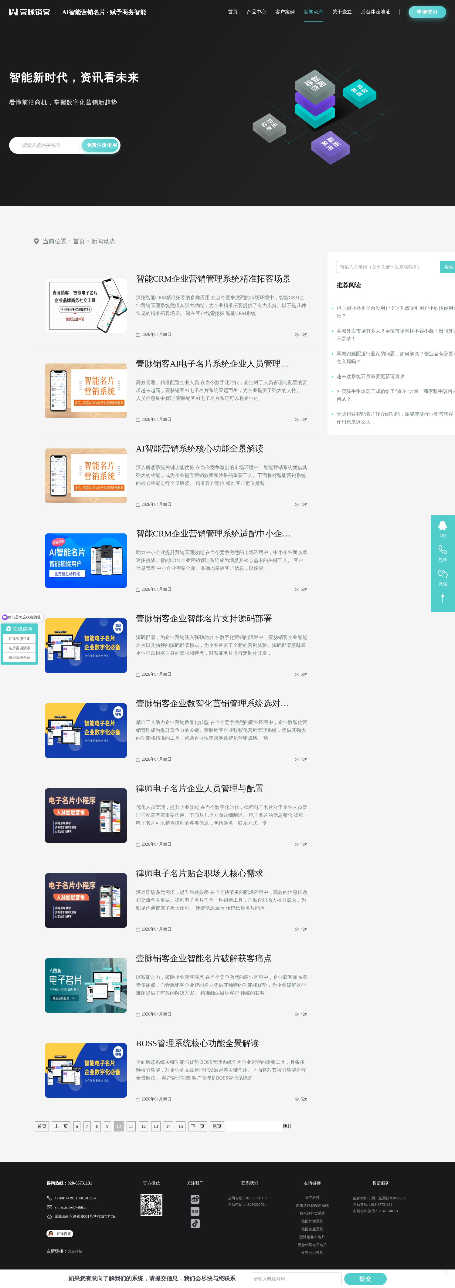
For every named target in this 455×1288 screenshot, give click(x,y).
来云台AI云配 (312, 1253)
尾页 (217, 1126)
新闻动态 (313, 11)
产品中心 (256, 11)
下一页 (198, 1126)
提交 (365, 1279)
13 (156, 1126)
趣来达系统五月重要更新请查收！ (373, 376)
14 (168, 1126)
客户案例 (285, 11)
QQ (443, 535)
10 (119, 1126)
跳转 (287, 1126)
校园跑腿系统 (312, 1229)
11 (131, 1126)
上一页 (61, 1126)
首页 (233, 11)
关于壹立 (342, 11)
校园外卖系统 (312, 1221)
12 (143, 1126)
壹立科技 (75, 1251)
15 (180, 1126)
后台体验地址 (375, 11)
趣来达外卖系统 (312, 1213)
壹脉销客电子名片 (312, 1245)
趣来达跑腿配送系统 (312, 1205)
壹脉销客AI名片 (312, 1237)
